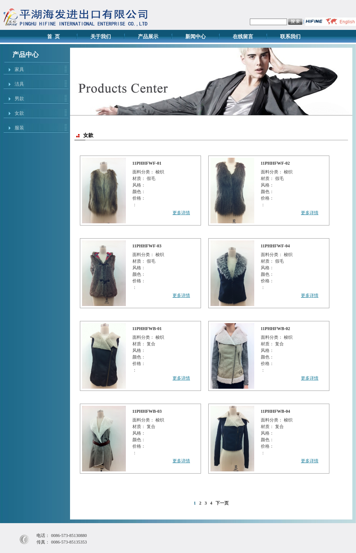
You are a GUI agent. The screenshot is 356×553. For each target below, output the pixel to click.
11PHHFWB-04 (275, 411)
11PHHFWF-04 (275, 245)
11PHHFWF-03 (147, 245)
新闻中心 (195, 36)
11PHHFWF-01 (147, 163)
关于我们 (100, 36)
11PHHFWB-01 (147, 328)
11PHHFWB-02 (275, 328)
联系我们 (290, 36)
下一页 (222, 503)
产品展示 (148, 36)
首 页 (53, 36)
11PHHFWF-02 (275, 163)
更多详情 (181, 212)
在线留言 (243, 36)
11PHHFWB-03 (147, 411)
